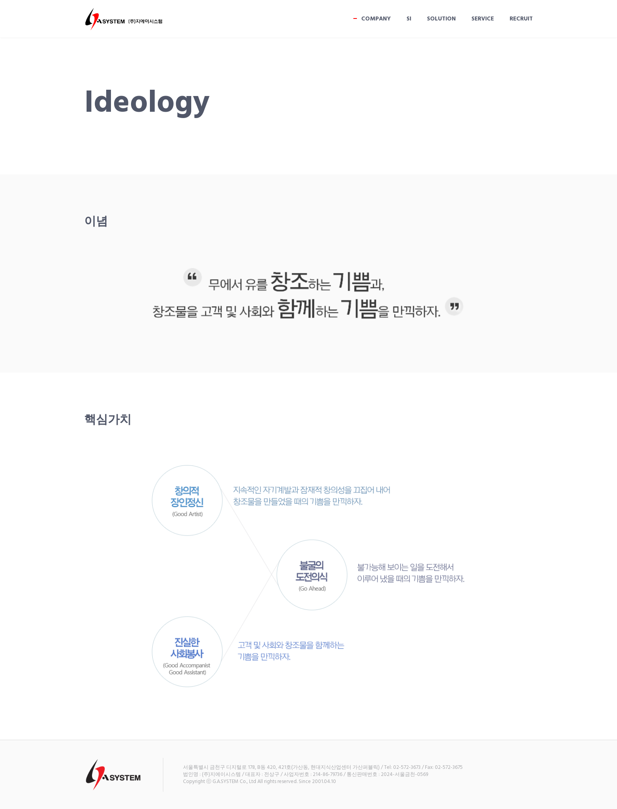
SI (408, 19)
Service (482, 19)
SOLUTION (441, 19)
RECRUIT (521, 19)
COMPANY (376, 19)
